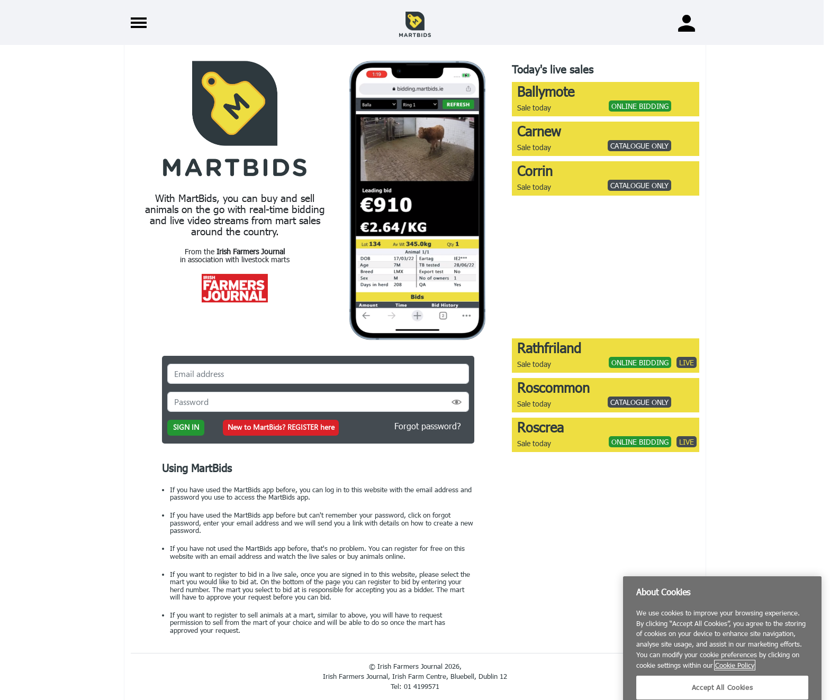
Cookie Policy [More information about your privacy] (734, 688)
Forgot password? (427, 425)
